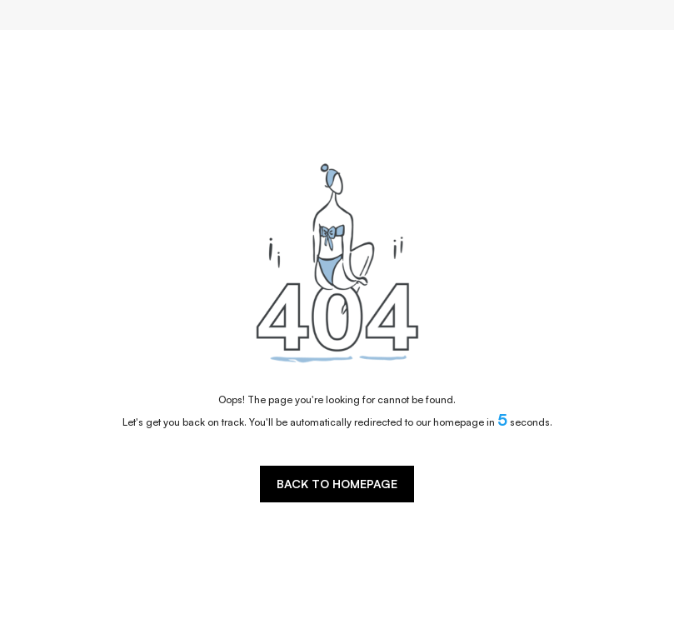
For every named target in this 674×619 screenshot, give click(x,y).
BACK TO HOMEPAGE (337, 484)
